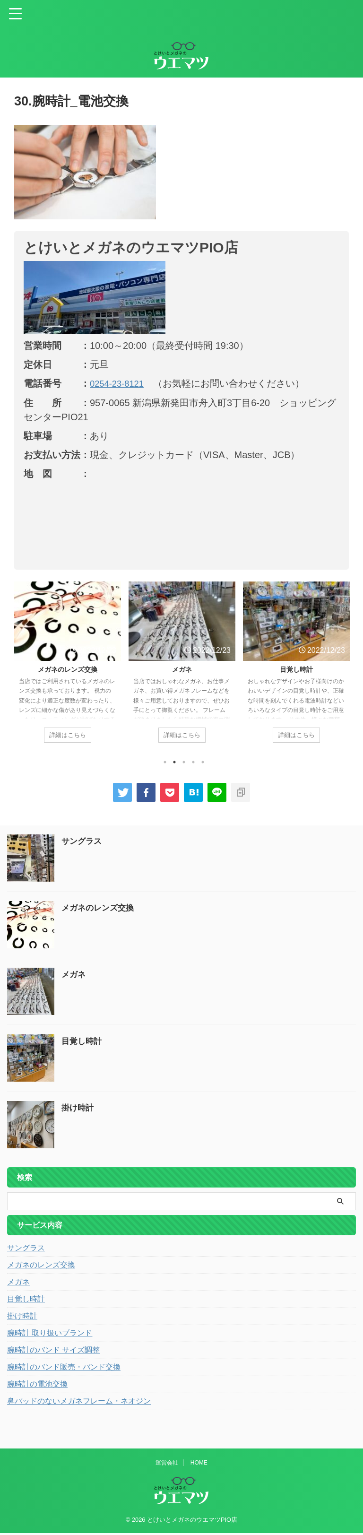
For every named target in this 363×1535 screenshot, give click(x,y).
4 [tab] (193, 764)
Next (340, 674)
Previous (23, 674)
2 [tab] (174, 764)
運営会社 (167, 1464)
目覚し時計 (296, 669)
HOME (198, 1464)
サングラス (82, 843)
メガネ (182, 669)
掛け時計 (78, 1110)
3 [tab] (184, 764)
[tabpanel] (67, 667)
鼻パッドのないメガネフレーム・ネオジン (79, 1403)
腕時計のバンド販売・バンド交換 (64, 1369)
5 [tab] (202, 764)
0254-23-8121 (119, 383)
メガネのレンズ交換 (67, 669)
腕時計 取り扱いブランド (49, 1335)
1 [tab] (165, 764)
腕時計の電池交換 (37, 1386)
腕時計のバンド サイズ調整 (53, 1352)
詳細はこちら (67, 735)
